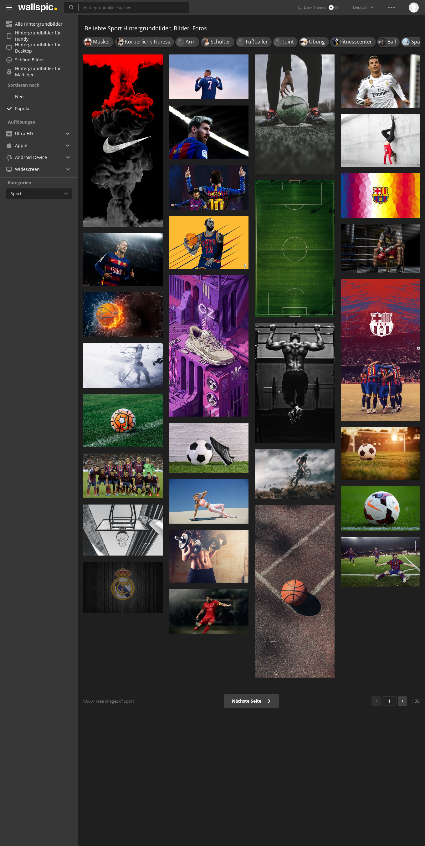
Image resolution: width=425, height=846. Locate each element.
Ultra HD (19, 133)
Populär (23, 108)
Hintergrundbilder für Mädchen (33, 72)
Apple (16, 145)
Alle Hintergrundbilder (34, 24)
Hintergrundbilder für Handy (33, 36)
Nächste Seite (251, 701)
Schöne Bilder (25, 60)
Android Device (26, 157)
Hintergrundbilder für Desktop (33, 48)
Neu (19, 97)
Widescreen (23, 169)
